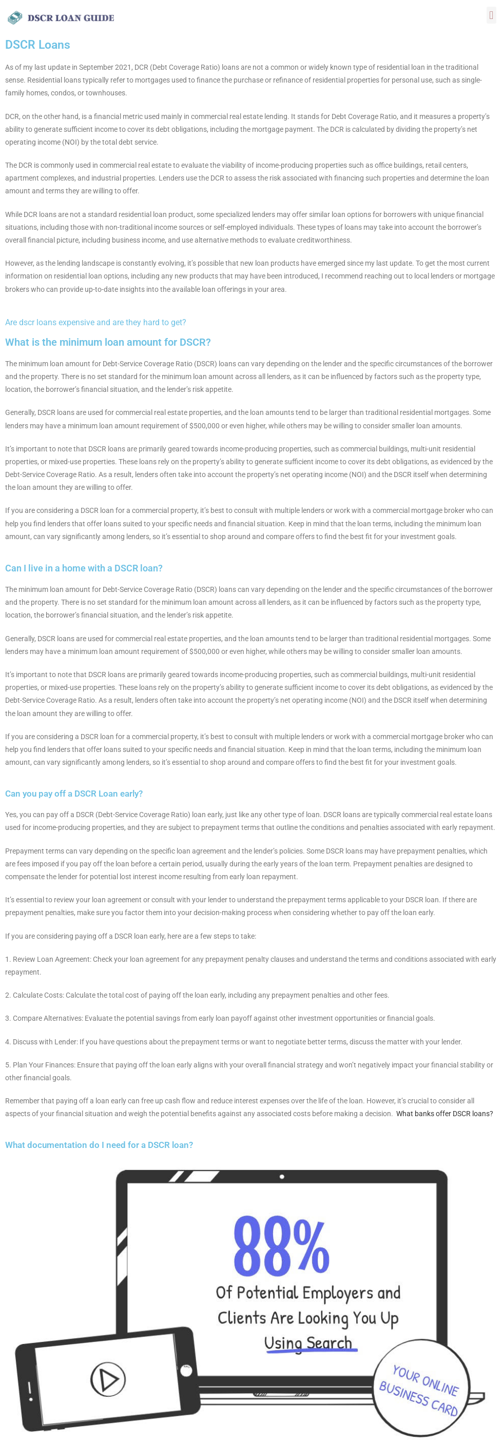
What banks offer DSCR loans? (444, 1114)
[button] (491, 15)
